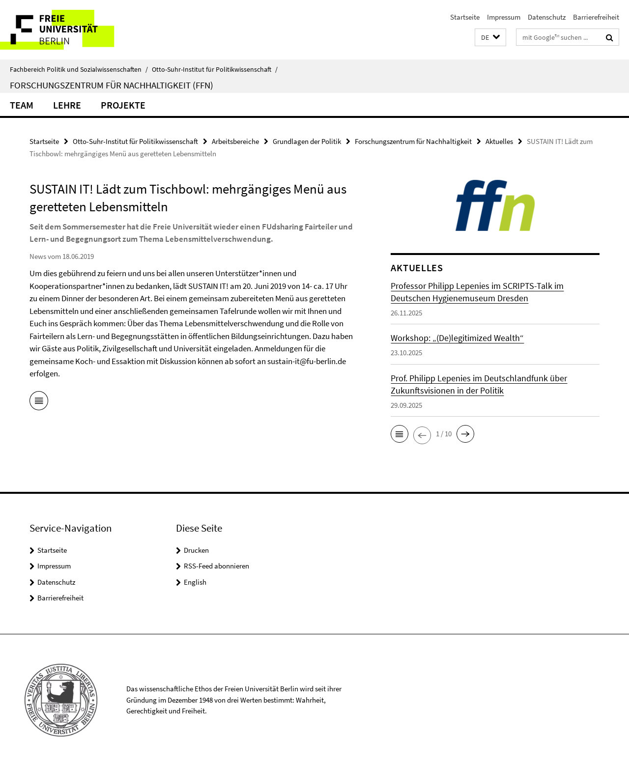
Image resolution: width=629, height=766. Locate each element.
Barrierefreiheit (596, 17)
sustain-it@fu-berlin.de (306, 361)
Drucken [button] (196, 550)
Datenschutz (547, 17)
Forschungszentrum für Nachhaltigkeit (413, 141)
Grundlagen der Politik (307, 141)
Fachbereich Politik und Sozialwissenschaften (79, 69)
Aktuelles (499, 141)
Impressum (503, 17)
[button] (490, 37)
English (195, 582)
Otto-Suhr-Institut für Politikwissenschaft (215, 69)
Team (21, 105)
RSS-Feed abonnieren (216, 565)
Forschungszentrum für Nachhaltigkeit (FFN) (111, 85)
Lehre (67, 105)
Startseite (465, 17)
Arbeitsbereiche (235, 141)
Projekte (123, 105)
